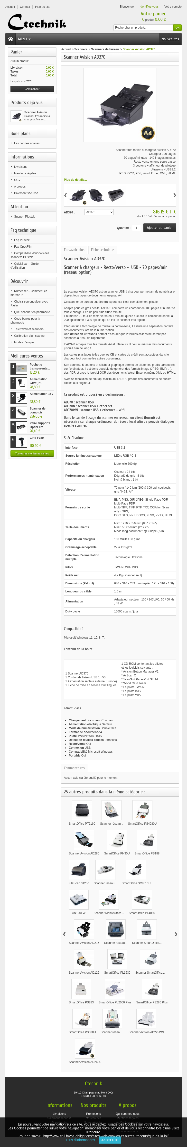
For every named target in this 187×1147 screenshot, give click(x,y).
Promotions (93, 1113)
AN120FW (78, 913)
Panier (16, 52)
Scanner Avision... (36, 112)
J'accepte (109, 1140)
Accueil (66, 49)
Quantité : (124, 228)
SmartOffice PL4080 (142, 913)
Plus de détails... (75, 179)
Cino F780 (37, 438)
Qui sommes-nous (127, 1113)
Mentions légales (25, 173)
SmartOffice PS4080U (142, 823)
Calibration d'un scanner (30, 335)
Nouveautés (170, 39)
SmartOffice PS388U (82, 1032)
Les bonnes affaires (27, 143)
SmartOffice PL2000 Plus (115, 1002)
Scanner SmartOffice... (146, 943)
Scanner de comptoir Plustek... (38, 412)
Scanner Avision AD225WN (146, 1032)
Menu (24, 39)
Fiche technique (102, 250)
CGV (17, 180)
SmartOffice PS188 (147, 853)
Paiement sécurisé (26, 193)
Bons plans (20, 133)
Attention (19, 207)
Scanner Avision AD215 (84, 943)
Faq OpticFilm (23, 246)
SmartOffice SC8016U (136, 883)
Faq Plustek (21, 240)
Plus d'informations (82, 1140)
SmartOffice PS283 (81, 1002)
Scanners (80, 49)
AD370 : (69, 212)
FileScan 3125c (79, 883)
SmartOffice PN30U (117, 853)
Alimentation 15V (41, 394)
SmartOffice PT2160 (82, 823)
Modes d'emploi (24, 342)
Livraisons (20, 166)
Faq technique (23, 230)
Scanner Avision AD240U (85, 1062)
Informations (22, 157)
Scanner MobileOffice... (109, 913)
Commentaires (74, 768)
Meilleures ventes (26, 356)
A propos (20, 186)
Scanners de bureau (105, 49)
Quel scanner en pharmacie (32, 312)
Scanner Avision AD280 (84, 853)
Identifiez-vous (149, 6)
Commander (32, 88)
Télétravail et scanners (29, 329)
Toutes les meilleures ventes (32, 453)
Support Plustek (24, 216)
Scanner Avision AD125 (84, 972)
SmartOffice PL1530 (117, 972)
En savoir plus (74, 250)
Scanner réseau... (111, 823)
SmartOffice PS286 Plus (152, 1002)
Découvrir (19, 281)
